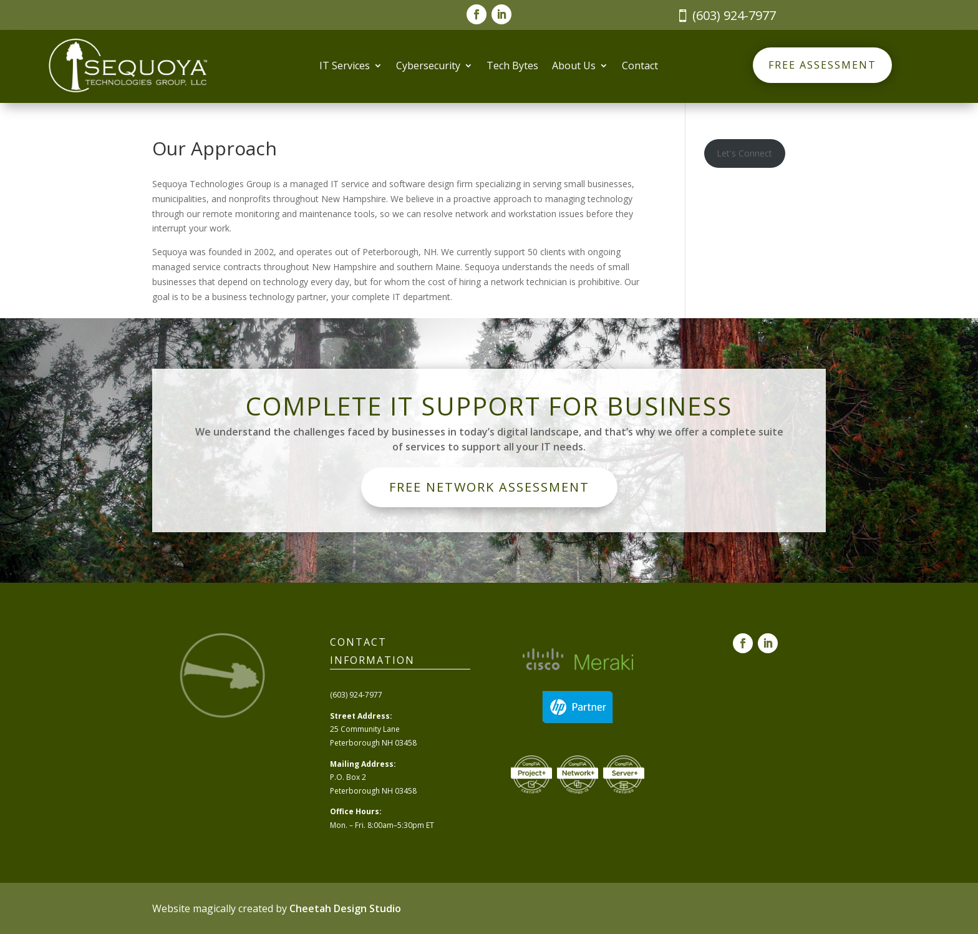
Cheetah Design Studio (345, 908)
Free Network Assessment (489, 487)
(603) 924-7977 (734, 15)
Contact (640, 66)
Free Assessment (822, 65)
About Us (574, 66)
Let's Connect (744, 153)
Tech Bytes (512, 66)
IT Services (344, 66)
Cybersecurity (428, 66)
